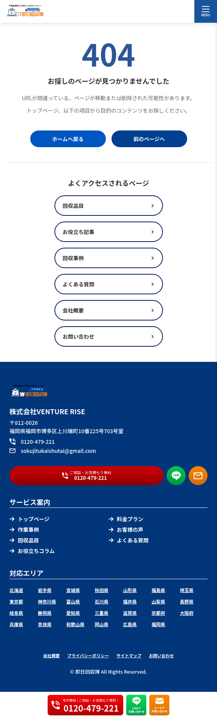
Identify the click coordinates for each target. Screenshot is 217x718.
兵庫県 (16, 624)
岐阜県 (16, 613)
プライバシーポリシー (88, 655)
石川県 (101, 601)
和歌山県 (75, 624)
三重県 (101, 613)
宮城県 (73, 590)
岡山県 (101, 624)
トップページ (29, 519)
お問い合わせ (161, 655)
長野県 (187, 601)
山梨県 (158, 601)
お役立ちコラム (32, 551)
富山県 (73, 601)
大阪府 (187, 613)
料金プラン (125, 519)
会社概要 (51, 655)
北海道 (16, 590)
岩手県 (44, 590)
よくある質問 (128, 540)
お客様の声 (125, 529)
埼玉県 (187, 590)
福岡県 (158, 624)
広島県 (130, 624)
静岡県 (44, 613)
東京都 (16, 601)
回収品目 (24, 540)
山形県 (130, 590)
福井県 (130, 601)
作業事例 (24, 529)
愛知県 (73, 613)
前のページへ (149, 139)
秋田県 (101, 590)
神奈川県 (47, 601)
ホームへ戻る (68, 139)
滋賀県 (130, 613)
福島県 (158, 590)
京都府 (158, 613)
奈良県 (44, 624)
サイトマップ (128, 655)
